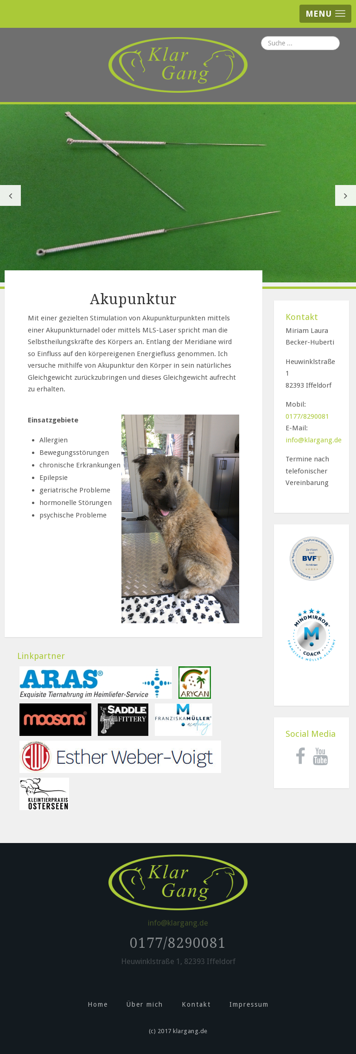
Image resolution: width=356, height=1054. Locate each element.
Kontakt (196, 1004)
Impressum (249, 1004)
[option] (178, 193)
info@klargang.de (314, 440)
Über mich (145, 1004)
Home (98, 1004)
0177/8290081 (307, 416)
